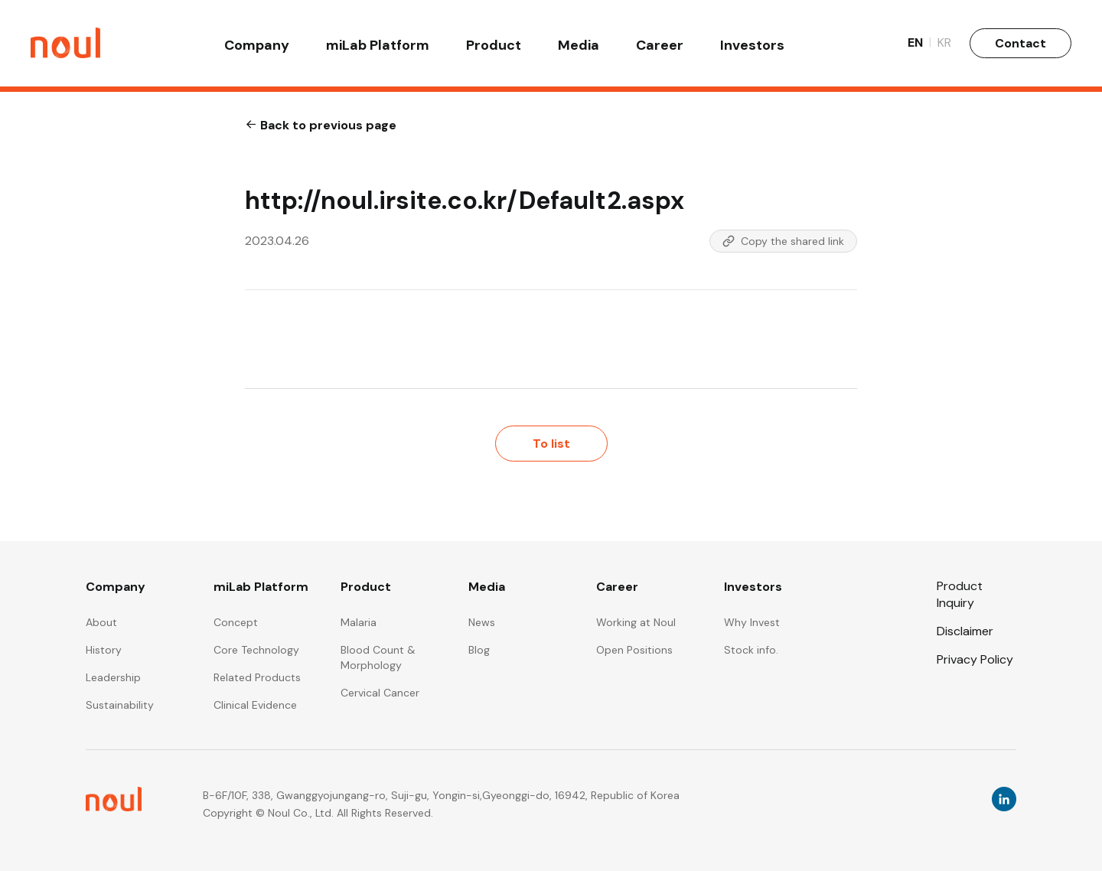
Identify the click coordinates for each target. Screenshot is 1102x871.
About (101, 622)
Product (493, 47)
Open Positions (634, 650)
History (104, 650)
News (481, 622)
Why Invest (752, 622)
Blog (479, 650)
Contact (1020, 46)
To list (551, 444)
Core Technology (256, 650)
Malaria (359, 622)
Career (659, 47)
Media (578, 47)
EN (919, 46)
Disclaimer (965, 631)
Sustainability (120, 705)
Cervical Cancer (380, 693)
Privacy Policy (975, 659)
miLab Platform (377, 47)
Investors (752, 47)
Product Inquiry (960, 594)
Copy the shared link (783, 241)
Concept (236, 622)
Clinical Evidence (255, 705)
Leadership (113, 677)
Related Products (257, 677)
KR (944, 46)
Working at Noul (636, 622)
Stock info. (751, 650)
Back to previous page (320, 125)
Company (256, 47)
